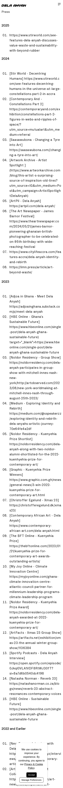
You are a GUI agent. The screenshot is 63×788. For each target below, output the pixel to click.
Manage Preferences (32, 780)
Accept (31, 775)
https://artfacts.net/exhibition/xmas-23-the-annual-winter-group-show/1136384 (35, 642)
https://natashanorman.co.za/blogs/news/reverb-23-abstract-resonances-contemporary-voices (35, 688)
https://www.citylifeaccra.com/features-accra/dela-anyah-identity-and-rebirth (35, 257)
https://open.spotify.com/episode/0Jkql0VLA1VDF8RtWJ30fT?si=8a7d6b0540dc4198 (35, 668)
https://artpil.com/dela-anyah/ (32, 206)
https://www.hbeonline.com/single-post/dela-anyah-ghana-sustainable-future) (35, 332)
